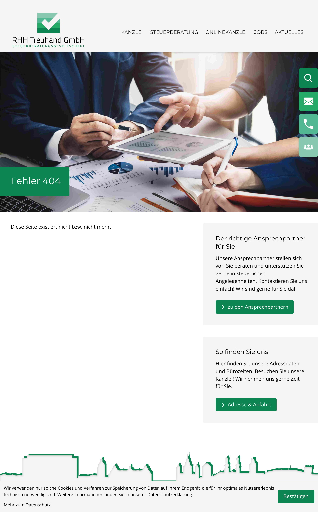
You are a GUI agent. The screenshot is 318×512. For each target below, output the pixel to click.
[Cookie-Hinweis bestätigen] (296, 496)
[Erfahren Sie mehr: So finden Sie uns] (246, 404)
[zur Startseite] (49, 31)
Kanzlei (132, 32)
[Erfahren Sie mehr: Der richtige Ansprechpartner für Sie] (255, 307)
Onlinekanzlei (226, 32)
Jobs (260, 32)
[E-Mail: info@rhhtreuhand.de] (308, 101)
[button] (308, 124)
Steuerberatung (174, 32)
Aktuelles (289, 32)
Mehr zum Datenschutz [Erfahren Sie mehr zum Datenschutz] (27, 505)
